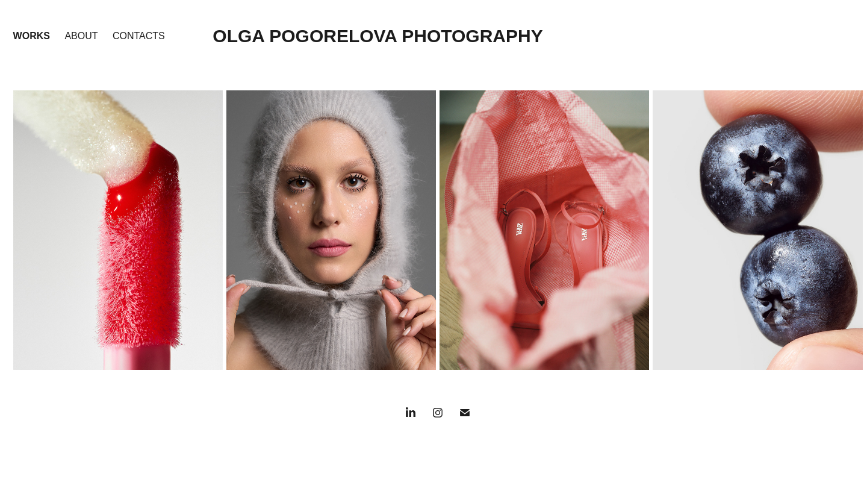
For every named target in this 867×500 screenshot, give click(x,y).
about (81, 36)
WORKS (31, 36)
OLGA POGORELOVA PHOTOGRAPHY (377, 36)
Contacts (139, 36)
